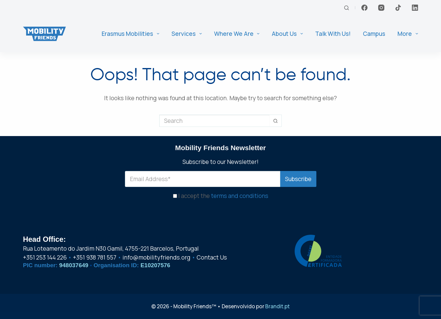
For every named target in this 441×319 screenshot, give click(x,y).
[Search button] (276, 121)
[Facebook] (364, 8)
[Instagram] (381, 8)
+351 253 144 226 (45, 257)
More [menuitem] (408, 33)
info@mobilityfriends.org (156, 257)
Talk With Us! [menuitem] (333, 33)
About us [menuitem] (288, 33)
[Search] (346, 8)
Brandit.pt (277, 306)
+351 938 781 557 (94, 257)
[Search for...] (214, 121)
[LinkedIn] (415, 8)
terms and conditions (239, 196)
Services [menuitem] (188, 33)
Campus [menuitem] (374, 33)
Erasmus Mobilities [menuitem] (132, 33)
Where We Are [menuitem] (238, 33)
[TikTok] (398, 8)
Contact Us (212, 257)
